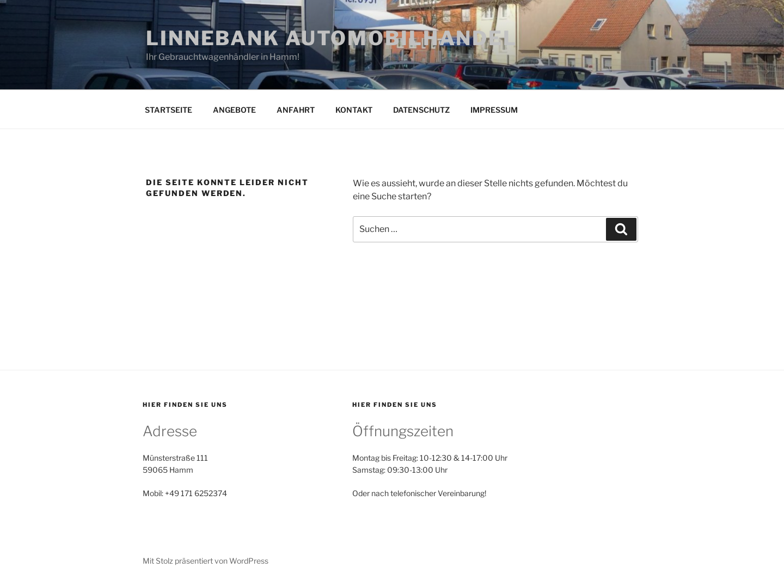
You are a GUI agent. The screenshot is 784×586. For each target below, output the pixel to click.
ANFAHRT (296, 109)
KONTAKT (353, 109)
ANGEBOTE (234, 109)
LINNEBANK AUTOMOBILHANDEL (331, 38)
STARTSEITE (168, 109)
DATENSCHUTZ (421, 109)
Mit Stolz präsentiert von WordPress (205, 560)
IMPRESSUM (494, 109)
